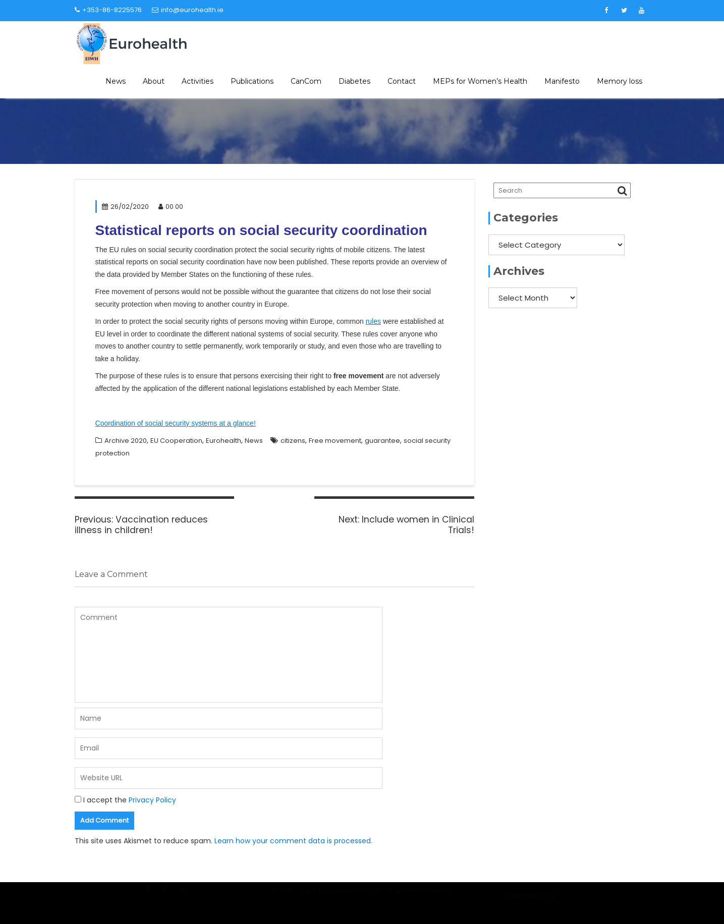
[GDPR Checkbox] (78, 799)
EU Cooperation (176, 440)
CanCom (306, 81)
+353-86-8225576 (108, 10)
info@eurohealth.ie (188, 10)
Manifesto (562, 81)
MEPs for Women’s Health (480, 81)
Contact (401, 81)
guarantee (382, 440)
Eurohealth (223, 440)
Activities (197, 81)
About (153, 81)
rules (373, 321)
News (115, 81)
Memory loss (619, 81)
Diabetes (354, 81)
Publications (252, 81)
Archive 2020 (125, 440)
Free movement (335, 440)
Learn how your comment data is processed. (293, 841)
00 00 (170, 206)
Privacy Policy (152, 800)
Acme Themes (584, 902)
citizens (293, 440)
